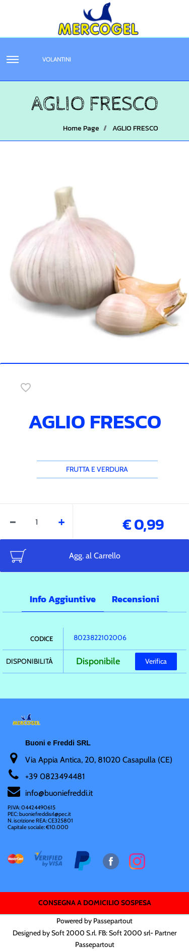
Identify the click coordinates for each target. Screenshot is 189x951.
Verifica (156, 661)
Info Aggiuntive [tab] (63, 599)
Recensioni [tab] (135, 599)
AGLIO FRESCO (135, 128)
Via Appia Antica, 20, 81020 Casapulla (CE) (98, 760)
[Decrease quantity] (13, 521)
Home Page (81, 128)
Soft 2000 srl (129, 932)
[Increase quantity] (61, 521)
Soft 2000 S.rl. (74, 932)
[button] (94, 257)
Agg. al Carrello (94, 555)
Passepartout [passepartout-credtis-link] (113, 920)
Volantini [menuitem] (56, 59)
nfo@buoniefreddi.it (60, 793)
